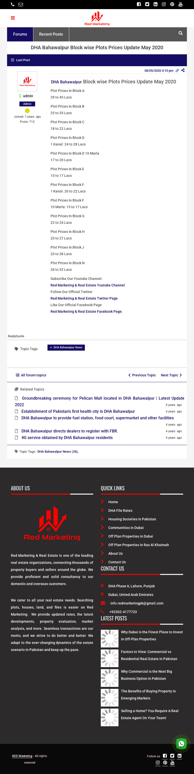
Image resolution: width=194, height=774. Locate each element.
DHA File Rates (116, 511)
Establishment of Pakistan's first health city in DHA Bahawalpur (78, 411)
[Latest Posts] (109, 638)
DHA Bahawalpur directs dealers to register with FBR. (69, 431)
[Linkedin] (155, 4)
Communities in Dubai (122, 528)
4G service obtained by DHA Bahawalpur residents (67, 437)
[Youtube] (180, 4)
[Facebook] (138, 4)
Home (109, 502)
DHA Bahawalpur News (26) (57, 451)
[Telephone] (12, 4)
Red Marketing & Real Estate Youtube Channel (88, 285)
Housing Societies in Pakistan (128, 519)
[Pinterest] (172, 4)
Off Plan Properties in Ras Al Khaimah (135, 545)
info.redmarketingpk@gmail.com (132, 603)
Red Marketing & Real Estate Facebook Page (86, 311)
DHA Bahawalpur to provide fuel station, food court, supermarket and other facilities (97, 418)
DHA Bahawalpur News (68, 347)
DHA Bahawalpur (66, 82)
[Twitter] (147, 4)
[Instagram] (163, 4)
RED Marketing (22, 756)
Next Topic (171, 375)
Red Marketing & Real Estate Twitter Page (84, 298)
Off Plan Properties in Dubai (127, 536)
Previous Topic (142, 375)
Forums (20, 34)
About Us (112, 553)
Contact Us (113, 562)
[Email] (20, 4)
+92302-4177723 (119, 612)
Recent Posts (51, 34)
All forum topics (31, 375)
